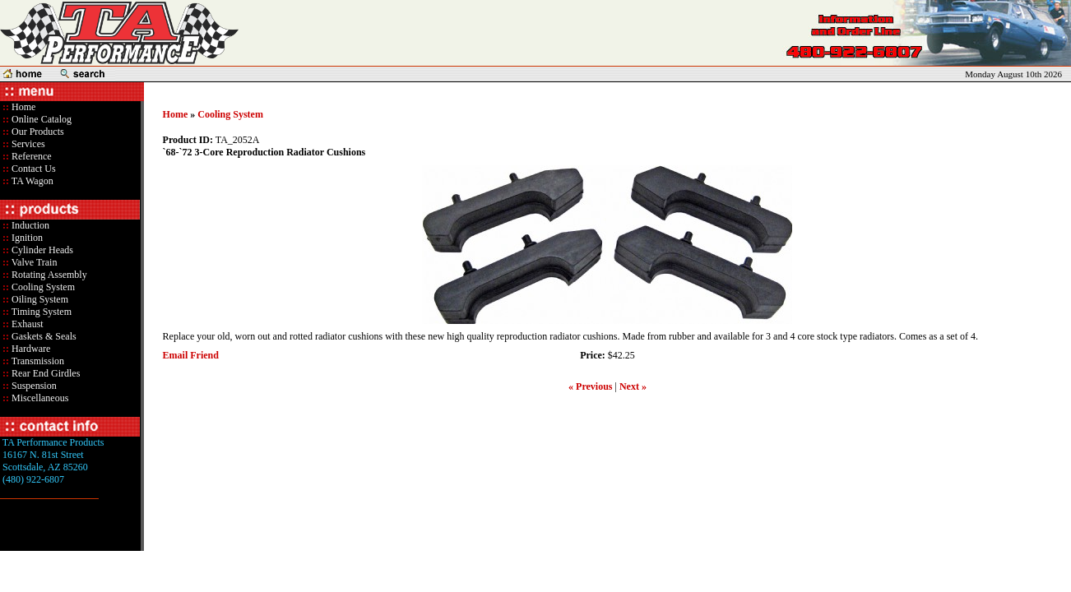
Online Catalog (40, 119)
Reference (30, 156)
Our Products (36, 131)
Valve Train (33, 262)
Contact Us (32, 168)
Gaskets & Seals (42, 336)
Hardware (29, 348)
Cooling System (42, 287)
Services (27, 144)
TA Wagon (31, 181)
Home (23, 107)
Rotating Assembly (48, 274)
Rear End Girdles (44, 373)
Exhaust (26, 324)
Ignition (26, 237)
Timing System (40, 311)
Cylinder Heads (41, 250)
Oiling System (38, 299)
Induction (29, 225)
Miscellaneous (40, 398)
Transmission (36, 361)
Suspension (33, 385)
